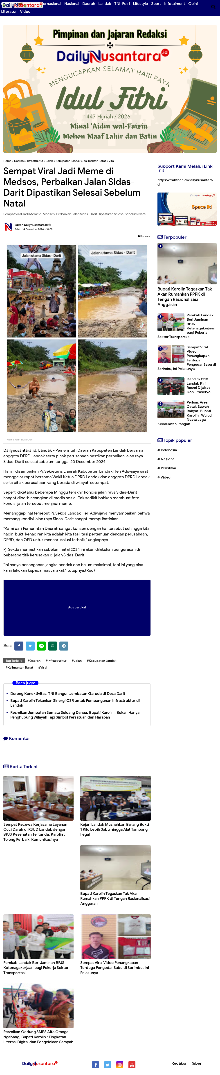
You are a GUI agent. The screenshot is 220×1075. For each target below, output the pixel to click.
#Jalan (77, 661)
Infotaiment (174, 3)
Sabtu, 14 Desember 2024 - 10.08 (33, 229)
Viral (111, 161)
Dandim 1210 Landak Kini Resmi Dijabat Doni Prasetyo (199, 386)
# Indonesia (167, 450)
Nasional (71, 3)
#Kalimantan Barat (19, 667)
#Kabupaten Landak (101, 661)
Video (25, 11)
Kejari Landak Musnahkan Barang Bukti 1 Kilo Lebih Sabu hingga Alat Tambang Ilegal (114, 829)
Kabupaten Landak (68, 161)
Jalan (49, 161)
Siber (197, 1063)
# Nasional (166, 459)
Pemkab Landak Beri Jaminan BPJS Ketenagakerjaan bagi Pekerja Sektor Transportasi (36, 967)
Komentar (144, 236)
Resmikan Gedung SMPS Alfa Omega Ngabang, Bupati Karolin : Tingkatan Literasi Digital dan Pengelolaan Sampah (38, 1037)
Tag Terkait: (14, 661)
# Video (164, 477)
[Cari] (213, 7)
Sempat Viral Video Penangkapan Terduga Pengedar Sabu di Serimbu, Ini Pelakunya (114, 967)
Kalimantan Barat (94, 161)
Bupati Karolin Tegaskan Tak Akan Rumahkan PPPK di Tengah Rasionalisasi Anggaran (115, 898)
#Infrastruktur (56, 661)
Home (7, 161)
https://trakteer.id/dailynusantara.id (186, 182)
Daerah (88, 3)
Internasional (49, 3)
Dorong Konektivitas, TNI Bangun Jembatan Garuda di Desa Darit (67, 693)
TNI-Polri (122, 3)
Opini (193, 3)
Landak (104, 3)
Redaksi (178, 1063)
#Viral (42, 667)
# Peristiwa (166, 468)
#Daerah (34, 661)
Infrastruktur (35, 161)
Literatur (9, 11)
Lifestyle (140, 3)
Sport (156, 3)
